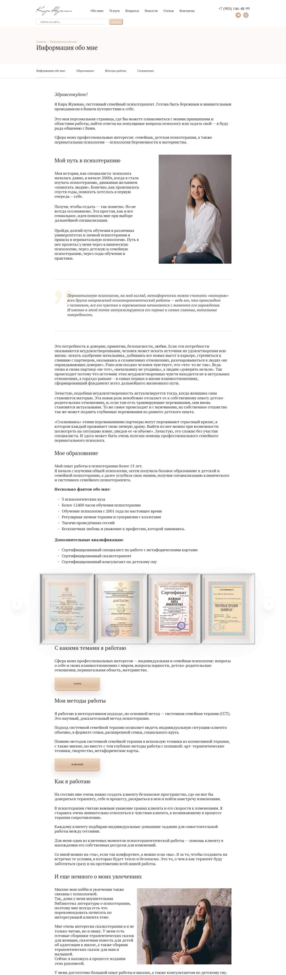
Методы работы (115, 70)
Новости (151, 11)
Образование (85, 70)
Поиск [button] (116, 22)
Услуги (114, 11)
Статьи (168, 11)
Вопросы (132, 11)
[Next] (268, 603)
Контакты (187, 11)
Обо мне (97, 11)
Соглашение (145, 70)
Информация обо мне (50, 70)
